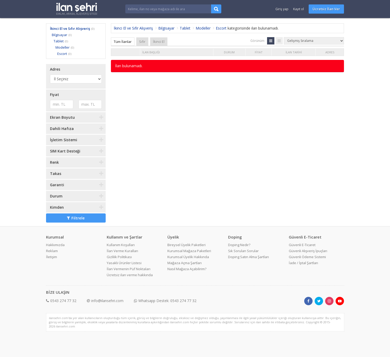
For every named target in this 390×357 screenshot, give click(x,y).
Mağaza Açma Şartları (184, 262)
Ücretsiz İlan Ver (326, 9)
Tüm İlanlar (123, 41)
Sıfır (142, 41)
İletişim (51, 256)
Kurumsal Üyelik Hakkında (188, 256)
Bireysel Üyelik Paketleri (186, 244)
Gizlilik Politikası (119, 256)
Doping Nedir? (239, 244)
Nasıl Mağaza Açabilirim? (186, 269)
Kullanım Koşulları (121, 244)
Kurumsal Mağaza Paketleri (189, 250)
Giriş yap (282, 9)
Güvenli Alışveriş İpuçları (308, 250)
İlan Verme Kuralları (122, 250)
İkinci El (159, 41)
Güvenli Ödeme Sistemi (307, 256)
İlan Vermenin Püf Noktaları (128, 269)
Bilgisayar (59, 34)
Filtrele (76, 217)
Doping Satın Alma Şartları (248, 256)
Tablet (59, 41)
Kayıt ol (298, 9)
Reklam (52, 250)
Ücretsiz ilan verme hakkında (130, 275)
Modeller (62, 47)
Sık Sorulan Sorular (243, 250)
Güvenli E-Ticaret (302, 244)
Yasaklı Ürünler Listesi (124, 262)
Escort (62, 53)
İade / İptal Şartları (303, 262)
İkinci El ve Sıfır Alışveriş (70, 28)
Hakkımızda (55, 244)
